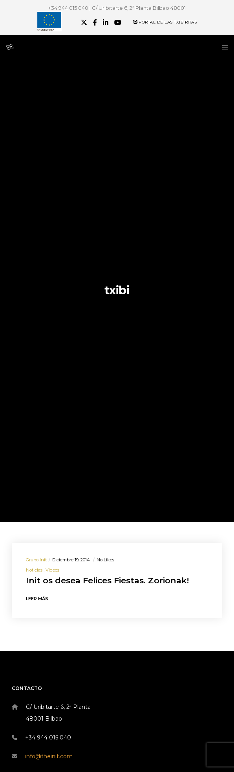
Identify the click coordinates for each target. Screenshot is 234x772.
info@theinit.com (49, 756)
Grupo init (36, 560)
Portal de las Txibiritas (165, 22)
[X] (84, 22)
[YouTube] (117, 22)
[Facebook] (95, 22)
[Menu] (222, 47)
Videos (52, 570)
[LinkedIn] (105, 22)
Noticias (34, 570)
